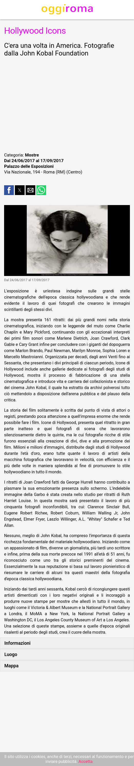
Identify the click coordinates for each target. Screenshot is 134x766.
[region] (67, 104)
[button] (9, 190)
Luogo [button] (10, 654)
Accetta (85, 761)
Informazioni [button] (17, 643)
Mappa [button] (11, 665)
